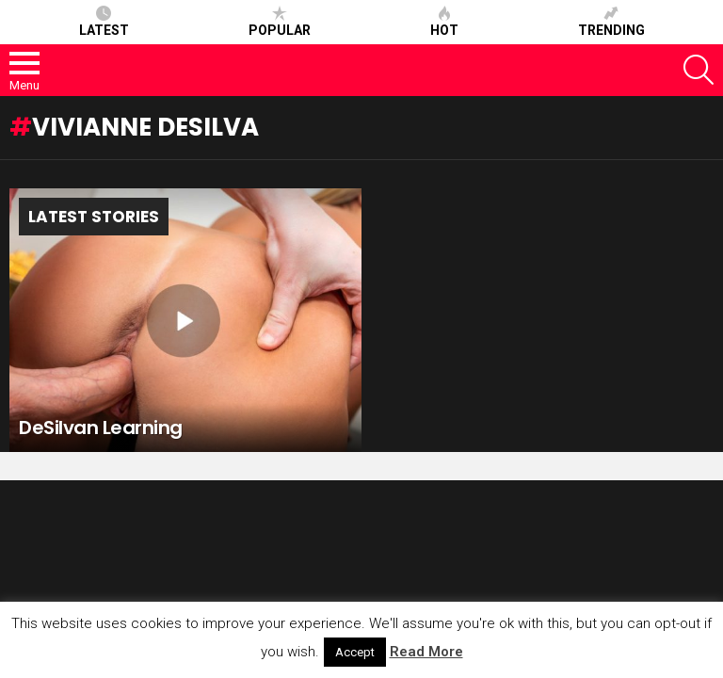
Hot (444, 22)
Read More (426, 651)
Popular (280, 22)
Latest (104, 22)
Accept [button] (355, 652)
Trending (611, 22)
